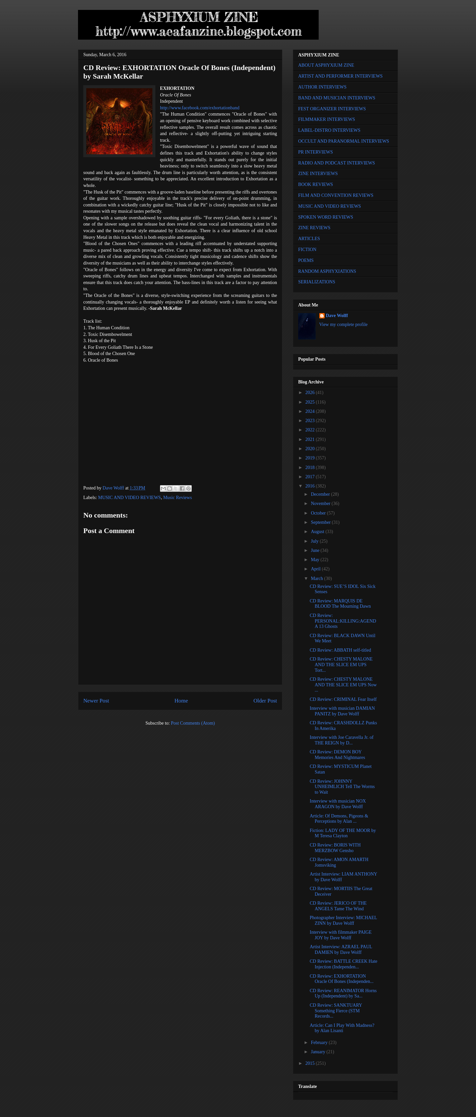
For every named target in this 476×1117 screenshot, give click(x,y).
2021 (310, 439)
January (318, 1051)
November (321, 503)
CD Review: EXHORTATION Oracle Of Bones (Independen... (342, 979)
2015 (310, 1063)
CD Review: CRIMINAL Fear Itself (343, 699)
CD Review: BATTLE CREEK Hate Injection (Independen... (343, 964)
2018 (310, 467)
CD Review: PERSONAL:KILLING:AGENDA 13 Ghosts (343, 621)
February (320, 1042)
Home (181, 701)
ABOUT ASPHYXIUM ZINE (326, 65)
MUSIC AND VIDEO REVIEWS (129, 497)
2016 (310, 486)
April (316, 568)
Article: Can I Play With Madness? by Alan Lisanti (342, 1028)
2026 (310, 392)
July (315, 541)
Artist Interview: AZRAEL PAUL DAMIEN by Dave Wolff (341, 949)
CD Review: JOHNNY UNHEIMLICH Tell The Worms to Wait (342, 787)
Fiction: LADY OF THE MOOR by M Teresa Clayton (343, 833)
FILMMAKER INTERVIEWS (326, 119)
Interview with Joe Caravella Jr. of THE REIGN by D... (342, 740)
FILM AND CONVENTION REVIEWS (336, 195)
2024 (310, 411)
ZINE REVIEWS (314, 227)
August (318, 531)
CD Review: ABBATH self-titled (340, 650)
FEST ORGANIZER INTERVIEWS (332, 108)
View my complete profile (343, 324)
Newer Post (96, 701)
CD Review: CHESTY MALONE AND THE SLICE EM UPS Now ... (343, 685)
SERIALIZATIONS (316, 281)
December (321, 494)
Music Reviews (177, 497)
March (317, 578)
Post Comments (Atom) (193, 723)
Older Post (265, 701)
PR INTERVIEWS (315, 152)
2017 (310, 476)
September (321, 522)
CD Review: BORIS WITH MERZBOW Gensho (335, 848)
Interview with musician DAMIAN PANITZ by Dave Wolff (342, 711)
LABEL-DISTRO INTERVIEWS (329, 130)
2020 (310, 448)
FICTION (307, 249)
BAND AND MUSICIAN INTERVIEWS (336, 97)
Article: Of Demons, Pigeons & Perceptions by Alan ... (339, 818)
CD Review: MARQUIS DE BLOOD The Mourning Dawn (340, 603)
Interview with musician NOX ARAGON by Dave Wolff (338, 804)
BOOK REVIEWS (315, 184)
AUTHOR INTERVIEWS (322, 87)
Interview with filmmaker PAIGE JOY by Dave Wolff (341, 935)
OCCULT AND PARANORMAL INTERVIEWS (343, 141)
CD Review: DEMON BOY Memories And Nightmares (337, 754)
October (319, 513)
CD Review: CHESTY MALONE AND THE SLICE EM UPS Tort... (341, 665)
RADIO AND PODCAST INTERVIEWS (336, 163)
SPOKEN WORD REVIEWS (325, 217)
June (315, 550)
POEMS (306, 260)
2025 (310, 402)
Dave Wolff (337, 315)
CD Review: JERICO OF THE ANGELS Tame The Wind (338, 906)
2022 (310, 429)
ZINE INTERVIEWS (318, 173)
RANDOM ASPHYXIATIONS (327, 271)
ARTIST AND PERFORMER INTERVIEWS (340, 76)
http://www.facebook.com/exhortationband (199, 107)
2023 (310, 420)
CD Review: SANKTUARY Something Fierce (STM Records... (336, 1011)
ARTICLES (309, 238)
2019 (310, 457)
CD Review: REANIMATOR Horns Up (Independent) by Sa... (343, 993)
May (315, 559)
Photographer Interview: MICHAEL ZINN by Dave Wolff (343, 920)
